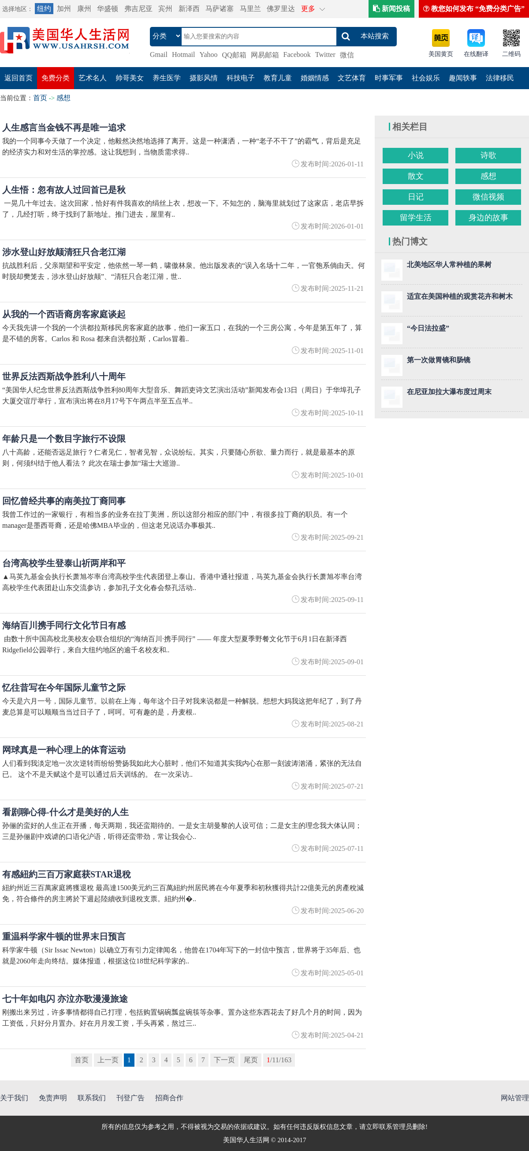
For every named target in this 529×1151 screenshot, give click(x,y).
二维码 (511, 54)
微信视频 (488, 196)
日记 (416, 196)
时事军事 (389, 78)
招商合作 (169, 1098)
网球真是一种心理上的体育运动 (64, 750)
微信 (347, 55)
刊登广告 (130, 1098)
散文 (416, 176)
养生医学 (167, 78)
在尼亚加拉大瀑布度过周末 (449, 391)
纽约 (44, 8)
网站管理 (515, 1098)
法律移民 (500, 78)
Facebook (297, 54)
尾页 (251, 1060)
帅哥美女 (129, 78)
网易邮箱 (265, 55)
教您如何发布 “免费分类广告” (474, 8)
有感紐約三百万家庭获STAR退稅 (66, 874)
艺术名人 (92, 78)
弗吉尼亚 (138, 8)
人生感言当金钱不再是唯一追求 (64, 127)
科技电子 (241, 78)
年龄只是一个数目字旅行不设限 (64, 439)
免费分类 (55, 78)
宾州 (165, 8)
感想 (63, 98)
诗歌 (488, 155)
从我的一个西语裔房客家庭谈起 (64, 314)
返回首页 (18, 78)
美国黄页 (440, 54)
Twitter (325, 54)
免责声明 (53, 1098)
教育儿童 (278, 78)
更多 (308, 8)
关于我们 (14, 1098)
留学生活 (416, 217)
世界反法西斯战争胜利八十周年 (64, 376)
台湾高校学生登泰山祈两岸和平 (64, 563)
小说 (416, 155)
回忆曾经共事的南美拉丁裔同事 (64, 501)
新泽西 (189, 8)
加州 (64, 8)
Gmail (159, 54)
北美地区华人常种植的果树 (449, 264)
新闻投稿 (391, 8)
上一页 (108, 1060)
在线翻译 (476, 54)
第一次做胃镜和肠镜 (438, 360)
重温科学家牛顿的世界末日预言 (64, 936)
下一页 (224, 1060)
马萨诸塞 (219, 8)
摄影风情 (204, 78)
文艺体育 (352, 78)
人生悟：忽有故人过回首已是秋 (64, 190)
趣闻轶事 (463, 78)
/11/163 (279, 1060)
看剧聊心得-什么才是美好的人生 (65, 812)
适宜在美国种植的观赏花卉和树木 (460, 296)
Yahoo (208, 54)
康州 (84, 8)
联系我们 (92, 1098)
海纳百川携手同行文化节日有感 (64, 625)
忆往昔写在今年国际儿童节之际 (64, 687)
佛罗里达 (281, 8)
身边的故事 (488, 217)
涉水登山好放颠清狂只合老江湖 (64, 252)
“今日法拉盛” (428, 328)
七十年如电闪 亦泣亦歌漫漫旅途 (65, 999)
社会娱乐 (426, 78)
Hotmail (183, 54)
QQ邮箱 (234, 55)
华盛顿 (107, 8)
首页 (40, 98)
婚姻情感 (315, 78)
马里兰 (250, 8)
